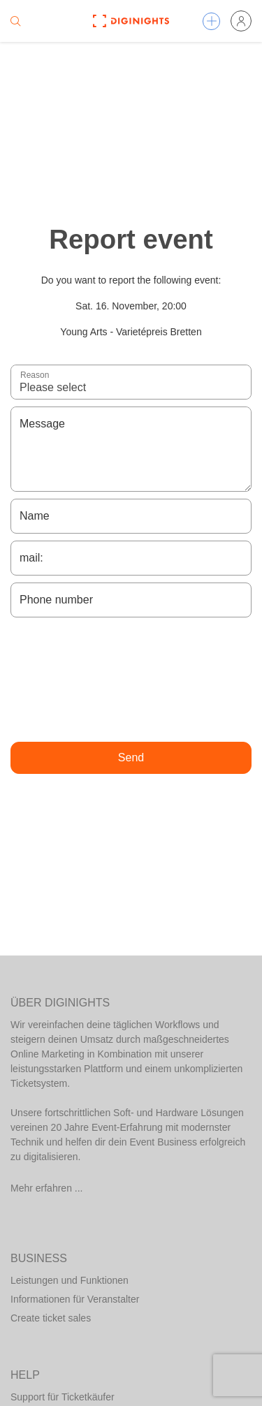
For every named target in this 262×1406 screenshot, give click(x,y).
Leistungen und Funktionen (69, 1280)
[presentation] (131, 679)
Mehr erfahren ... (46, 1188)
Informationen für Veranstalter (74, 1299)
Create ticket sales (50, 1318)
